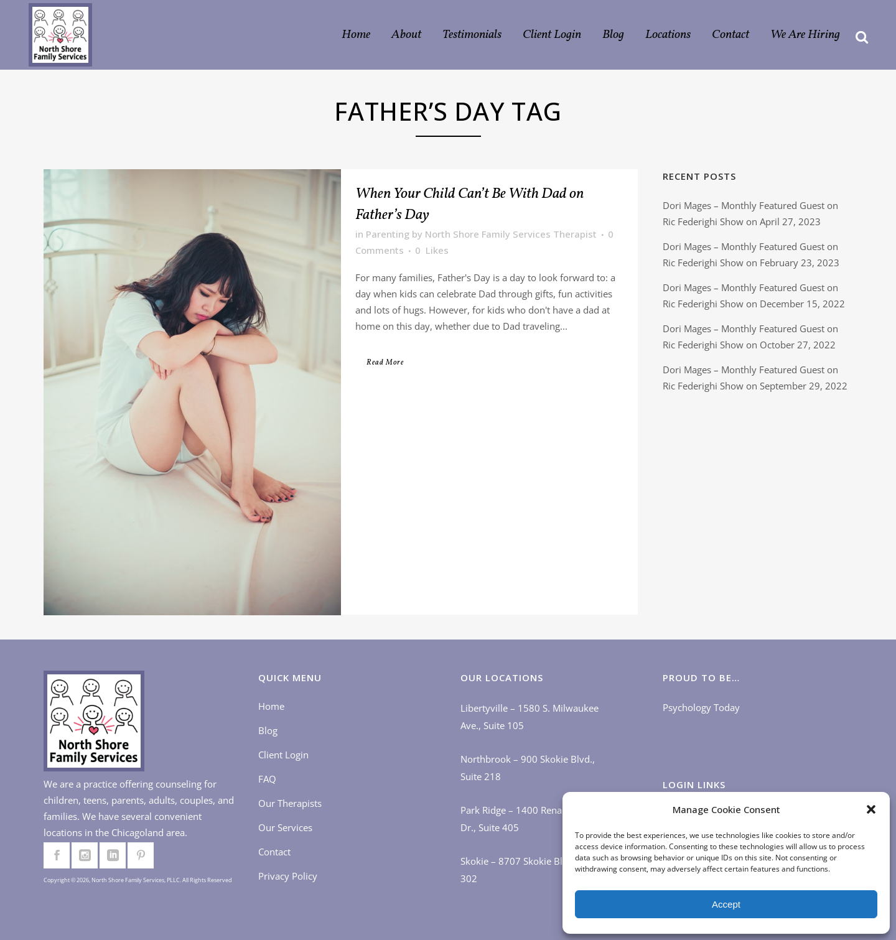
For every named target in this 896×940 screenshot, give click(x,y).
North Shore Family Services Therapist (511, 234)
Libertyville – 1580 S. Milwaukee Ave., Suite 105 (529, 717)
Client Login (283, 754)
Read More (385, 363)
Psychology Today (701, 707)
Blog (268, 730)
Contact (274, 851)
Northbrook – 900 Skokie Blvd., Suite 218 (527, 768)
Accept (726, 904)
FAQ (267, 779)
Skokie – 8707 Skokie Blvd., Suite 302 (531, 870)
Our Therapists (290, 803)
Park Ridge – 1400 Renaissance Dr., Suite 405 (526, 819)
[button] (871, 809)
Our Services (285, 827)
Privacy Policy (287, 876)
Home (271, 706)
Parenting (387, 234)
